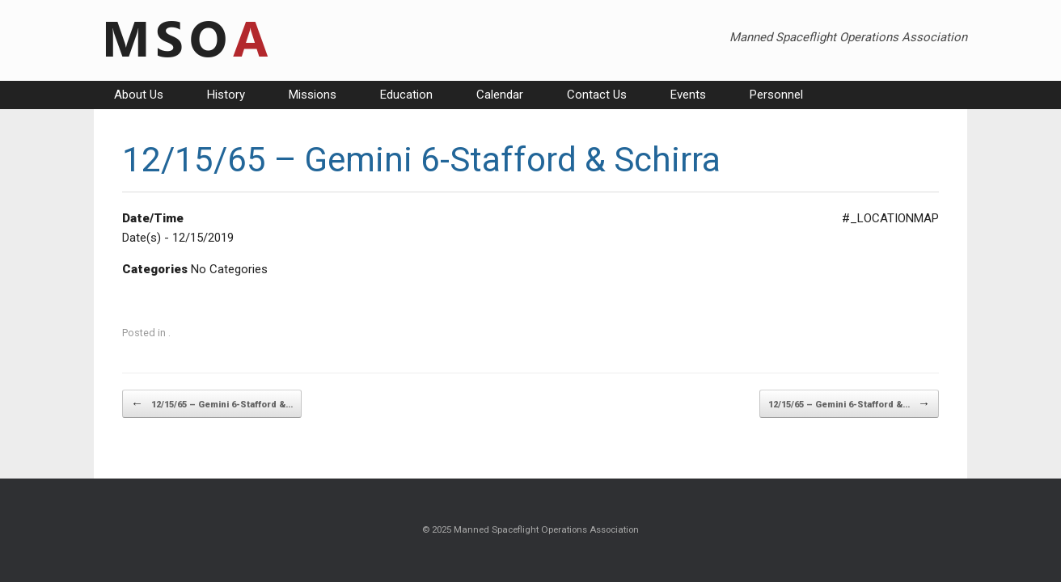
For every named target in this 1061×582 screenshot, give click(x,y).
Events (688, 94)
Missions (312, 94)
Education (406, 94)
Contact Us (597, 94)
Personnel (776, 94)
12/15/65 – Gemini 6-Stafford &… (212, 403)
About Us (138, 94)
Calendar (499, 94)
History (226, 94)
